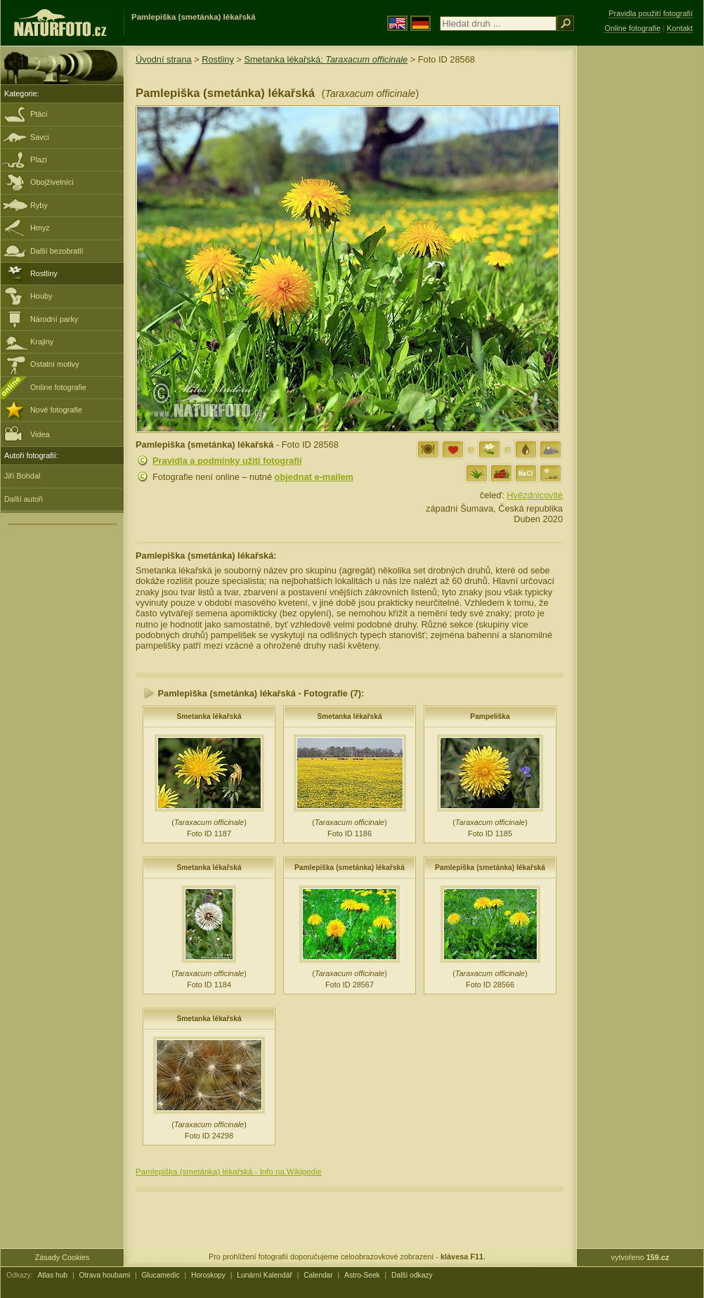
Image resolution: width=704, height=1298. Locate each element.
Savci (39, 137)
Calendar (318, 1275)
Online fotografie (58, 387)
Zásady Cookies (62, 1257)
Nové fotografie (56, 409)
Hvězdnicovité (535, 495)
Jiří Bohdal (22, 476)
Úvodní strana (164, 59)
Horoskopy (208, 1275)
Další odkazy (412, 1275)
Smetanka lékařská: (326, 59)
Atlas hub (52, 1275)
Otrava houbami (104, 1275)
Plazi (38, 159)
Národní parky (54, 319)
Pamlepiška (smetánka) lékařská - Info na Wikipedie (229, 1171)
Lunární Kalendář (264, 1275)
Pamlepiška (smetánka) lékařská (349, 867)
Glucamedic (161, 1275)
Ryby (39, 205)
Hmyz (40, 227)
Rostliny (44, 273)
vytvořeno (640, 1257)
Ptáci (38, 114)
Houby (41, 296)
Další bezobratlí (57, 251)
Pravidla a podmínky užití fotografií (227, 460)
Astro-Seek (362, 1275)
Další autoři (23, 499)
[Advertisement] (640, 270)
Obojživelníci (52, 182)
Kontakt (680, 28)
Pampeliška (489, 716)
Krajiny (41, 341)
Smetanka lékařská (208, 716)
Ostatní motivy (54, 364)
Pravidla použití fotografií (650, 13)
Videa (27, 433)
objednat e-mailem (314, 477)
